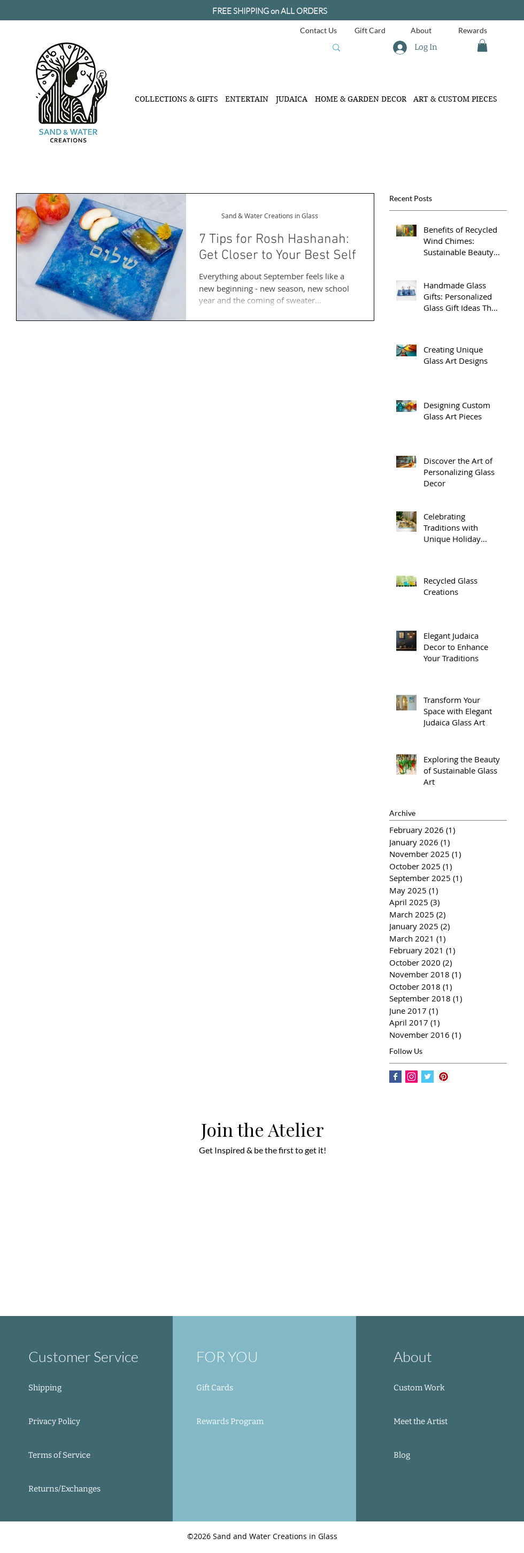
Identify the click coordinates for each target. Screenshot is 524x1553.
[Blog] (430, 1455)
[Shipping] (66, 1388)
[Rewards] (472, 30)
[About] (421, 30)
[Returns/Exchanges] (66, 1489)
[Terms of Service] (66, 1455)
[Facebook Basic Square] (395, 1076)
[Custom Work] (430, 1388)
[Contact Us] (318, 30)
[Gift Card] (370, 30)
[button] (482, 45)
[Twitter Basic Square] (427, 1076)
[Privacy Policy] (66, 1422)
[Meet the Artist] (430, 1422)
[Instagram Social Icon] (411, 1076)
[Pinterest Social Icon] (443, 1076)
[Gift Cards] (236, 1388)
